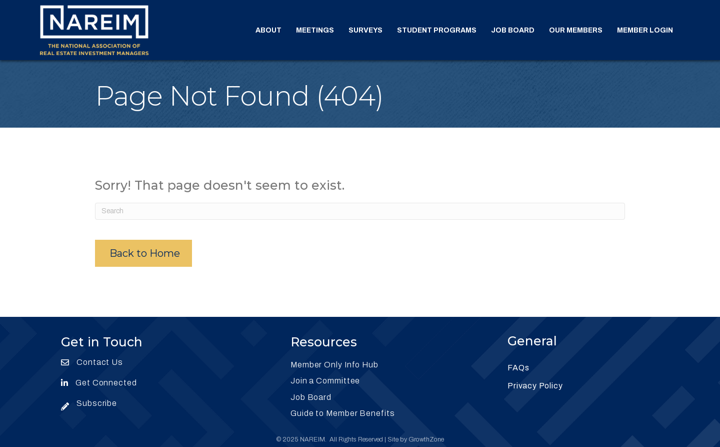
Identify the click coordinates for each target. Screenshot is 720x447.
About (269, 30)
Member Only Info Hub (334, 364)
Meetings (315, 30)
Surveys (365, 30)
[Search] (360, 211)
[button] (143, 253)
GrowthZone (426, 439)
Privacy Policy (535, 385)
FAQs (518, 367)
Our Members (575, 30)
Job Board (512, 30)
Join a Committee (325, 380)
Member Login (645, 30)
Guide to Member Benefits (342, 413)
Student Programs (436, 30)
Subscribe (96, 403)
